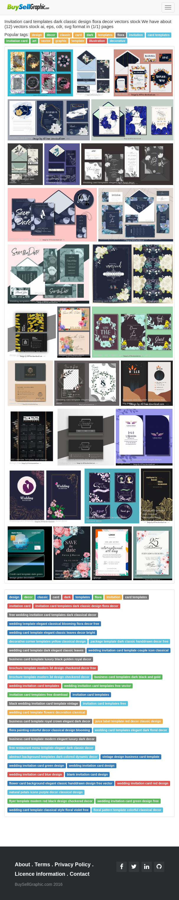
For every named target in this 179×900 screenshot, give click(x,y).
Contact (80, 874)
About (22, 864)
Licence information (40, 874)
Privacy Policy (73, 864)
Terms (42, 864)
